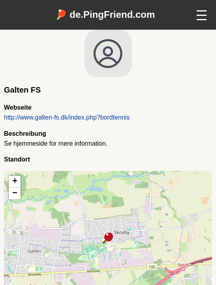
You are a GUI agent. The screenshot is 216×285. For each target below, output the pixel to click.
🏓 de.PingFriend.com (105, 14)
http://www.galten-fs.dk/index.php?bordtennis (67, 117)
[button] (108, 238)
